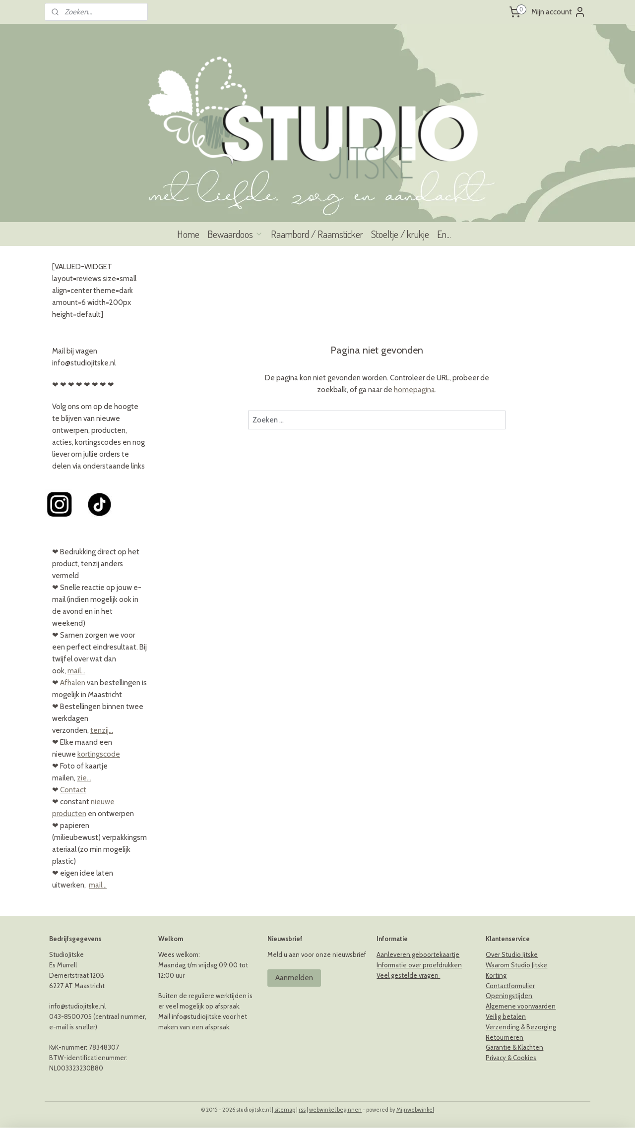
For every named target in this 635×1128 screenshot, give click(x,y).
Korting (496, 975)
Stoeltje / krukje (400, 234)
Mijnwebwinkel (415, 1109)
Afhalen (72, 682)
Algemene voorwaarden (521, 1006)
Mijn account (558, 12)
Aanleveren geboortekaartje (418, 954)
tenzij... (101, 730)
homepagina (414, 389)
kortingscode (98, 754)
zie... (84, 777)
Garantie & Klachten (514, 1047)
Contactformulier (510, 986)
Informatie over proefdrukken (419, 965)
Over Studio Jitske (512, 954)
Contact (73, 789)
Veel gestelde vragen (408, 975)
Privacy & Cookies (511, 1058)
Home (188, 234)
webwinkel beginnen (335, 1109)
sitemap (284, 1109)
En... (444, 234)
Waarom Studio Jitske (516, 965)
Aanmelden (294, 977)
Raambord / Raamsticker (317, 234)
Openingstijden (509, 996)
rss (302, 1109)
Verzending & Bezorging (521, 1027)
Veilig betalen (506, 1016)
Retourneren (504, 1037)
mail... (76, 670)
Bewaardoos (235, 234)
